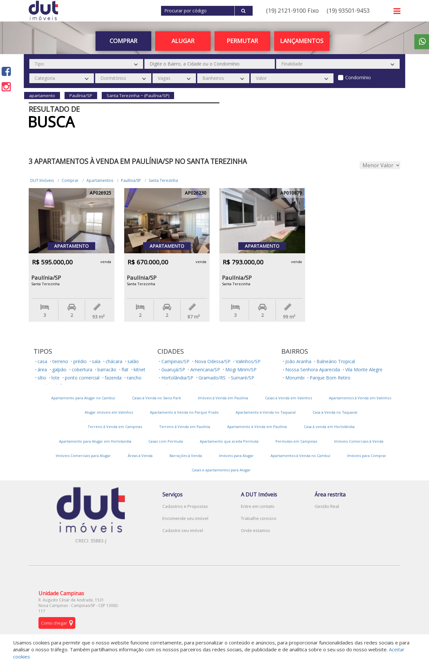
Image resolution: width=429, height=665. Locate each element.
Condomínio (358, 77)
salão (133, 361)
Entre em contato (257, 506)
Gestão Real (327, 506)
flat (125, 369)
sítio (41, 378)
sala (96, 361)
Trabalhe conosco (258, 518)
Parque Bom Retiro (330, 378)
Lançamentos (301, 41)
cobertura (82, 369)
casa (42, 361)
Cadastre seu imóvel (182, 530)
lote (56, 378)
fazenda (113, 378)
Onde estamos (255, 530)
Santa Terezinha (163, 180)
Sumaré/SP (242, 378)
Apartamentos (99, 180)
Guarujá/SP (173, 369)
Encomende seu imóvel (185, 518)
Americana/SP (205, 369)
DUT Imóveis (42, 180)
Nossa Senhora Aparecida (312, 369)
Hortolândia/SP (177, 378)
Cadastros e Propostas (185, 506)
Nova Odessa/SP (212, 361)
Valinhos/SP (248, 361)
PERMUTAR (242, 41)
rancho (134, 378)
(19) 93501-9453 (348, 10)
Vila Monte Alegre (363, 369)
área (42, 369)
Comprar (123, 41)
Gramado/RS (212, 378)
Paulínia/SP (131, 180)
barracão (106, 369)
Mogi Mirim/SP (241, 369)
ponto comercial (82, 378)
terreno (60, 361)
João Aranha (298, 361)
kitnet (139, 369)
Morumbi (294, 378)
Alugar (182, 41)
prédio (80, 361)
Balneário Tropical (336, 361)
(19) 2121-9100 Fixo (292, 10)
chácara (114, 361)
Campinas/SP (175, 361)
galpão (59, 369)
